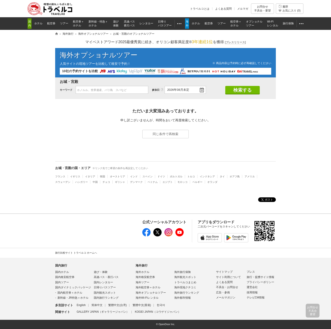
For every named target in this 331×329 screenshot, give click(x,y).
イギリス (75, 176)
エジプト (168, 182)
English (81, 305)
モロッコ (182, 182)
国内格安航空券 (64, 277)
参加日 (156, 89)
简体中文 (97, 305)
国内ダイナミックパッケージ (73, 287)
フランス (60, 176)
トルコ (191, 176)
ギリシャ (120, 182)
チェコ (106, 182)
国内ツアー (62, 282)
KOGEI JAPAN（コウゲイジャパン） (158, 311)
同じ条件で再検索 (165, 134)
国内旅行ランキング (106, 297)
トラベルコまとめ (185, 282)
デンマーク (136, 182)
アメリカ (250, 176)
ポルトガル (176, 176)
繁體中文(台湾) (117, 305)
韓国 (102, 176)
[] (235, 42)
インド (134, 176)
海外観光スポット (185, 277)
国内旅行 (61, 265)
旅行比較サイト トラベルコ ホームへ (76, 252)
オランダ (212, 182)
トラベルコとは (199, 8)
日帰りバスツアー (105, 287)
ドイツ (161, 176)
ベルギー (197, 182)
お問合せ (262, 8)
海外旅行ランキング (186, 292)
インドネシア (207, 176)
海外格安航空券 (145, 277)
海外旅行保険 (182, 272)
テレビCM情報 (256, 297)
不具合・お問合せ (227, 287)
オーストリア (117, 176)
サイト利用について (228, 277)
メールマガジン (225, 297)
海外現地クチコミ (185, 287)
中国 (95, 182)
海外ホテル (142, 272)
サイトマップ (224, 271)
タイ (222, 176)
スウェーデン (62, 182)
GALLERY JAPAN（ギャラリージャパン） (103, 311)
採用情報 (252, 292)
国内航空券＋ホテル (69, 292)
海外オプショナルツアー (98, 55)
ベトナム (153, 182)
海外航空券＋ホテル (148, 287)
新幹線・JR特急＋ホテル (72, 297)
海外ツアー (142, 282)
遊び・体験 (101, 272)
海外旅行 (142, 265)
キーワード (66, 89)
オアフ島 (235, 176)
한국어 (161, 305)
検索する (242, 90)
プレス (251, 271)
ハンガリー (81, 182)
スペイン (148, 176)
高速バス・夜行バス (106, 277)
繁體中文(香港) (142, 305)
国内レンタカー (103, 282)
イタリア (90, 176)
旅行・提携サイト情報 (260, 277)
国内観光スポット (105, 292)
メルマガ (242, 8)
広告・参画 (223, 292)
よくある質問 (223, 8)
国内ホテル (62, 272)
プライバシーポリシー (260, 282)
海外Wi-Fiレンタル (147, 297)
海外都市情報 (182, 297)
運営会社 (252, 287)
